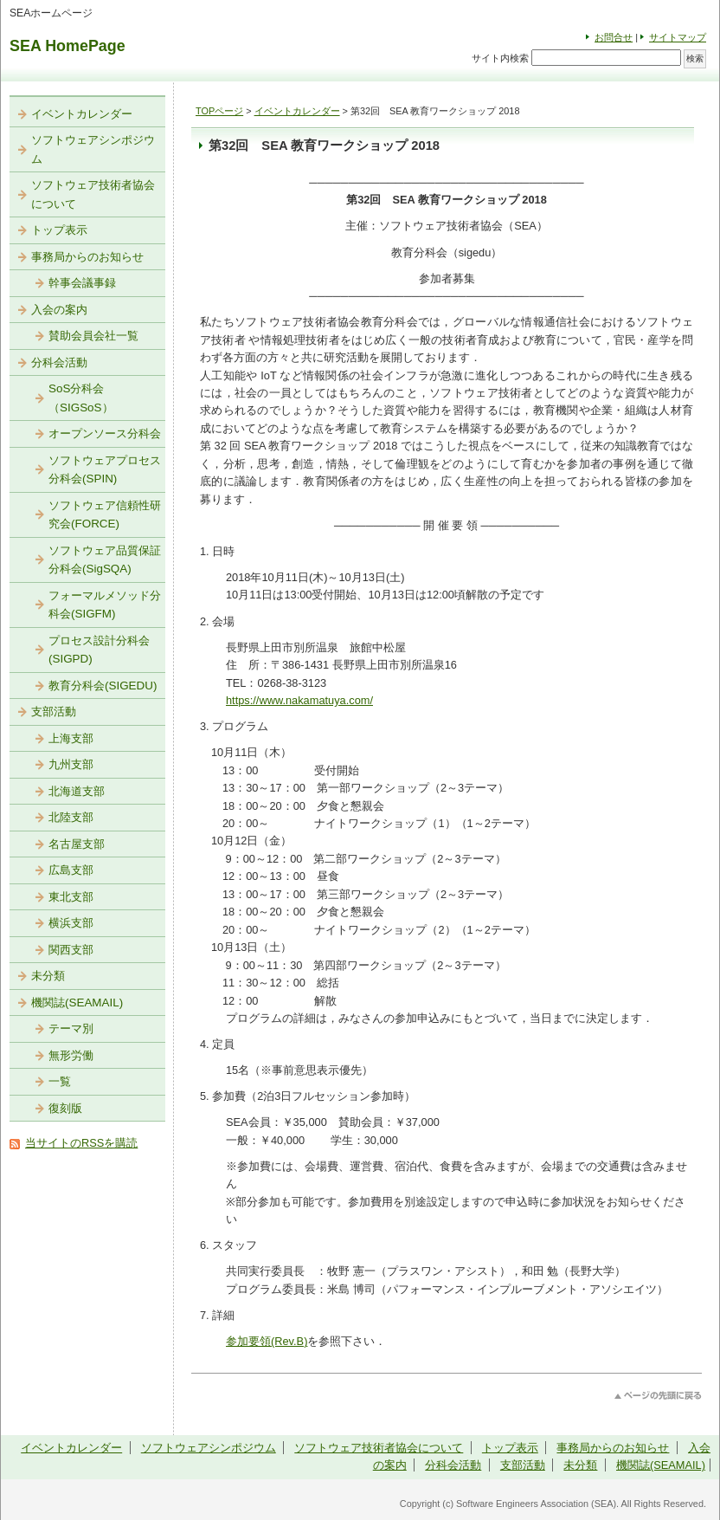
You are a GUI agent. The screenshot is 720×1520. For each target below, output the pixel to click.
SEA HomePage (67, 46)
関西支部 (70, 949)
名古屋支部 (76, 844)
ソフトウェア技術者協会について (93, 194)
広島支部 (70, 869)
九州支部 (70, 764)
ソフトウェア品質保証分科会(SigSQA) (104, 560)
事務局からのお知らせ (87, 256)
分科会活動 (59, 362)
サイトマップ (677, 37)
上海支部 (70, 738)
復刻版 (65, 1108)
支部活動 (53, 711)
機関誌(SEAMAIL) (77, 1002)
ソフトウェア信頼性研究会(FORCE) (104, 515)
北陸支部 (70, 817)
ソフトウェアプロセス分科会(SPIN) (104, 470)
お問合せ (614, 37)
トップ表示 (59, 229)
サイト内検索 (500, 58)
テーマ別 (70, 1028)
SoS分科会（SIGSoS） (80, 398)
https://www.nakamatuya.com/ (299, 700)
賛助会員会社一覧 (93, 335)
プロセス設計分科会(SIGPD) (99, 650)
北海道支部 (76, 791)
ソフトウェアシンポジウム (93, 149)
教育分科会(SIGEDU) (102, 685)
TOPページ (219, 111)
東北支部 (70, 896)
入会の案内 (59, 309)
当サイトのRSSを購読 (81, 1142)
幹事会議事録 (82, 282)
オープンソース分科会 (104, 433)
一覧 (59, 1081)
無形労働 (70, 1055)
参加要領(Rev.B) (266, 1341)
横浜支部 (70, 922)
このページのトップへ (658, 1395)
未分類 (48, 975)
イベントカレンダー (297, 111)
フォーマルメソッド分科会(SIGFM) (104, 605)
